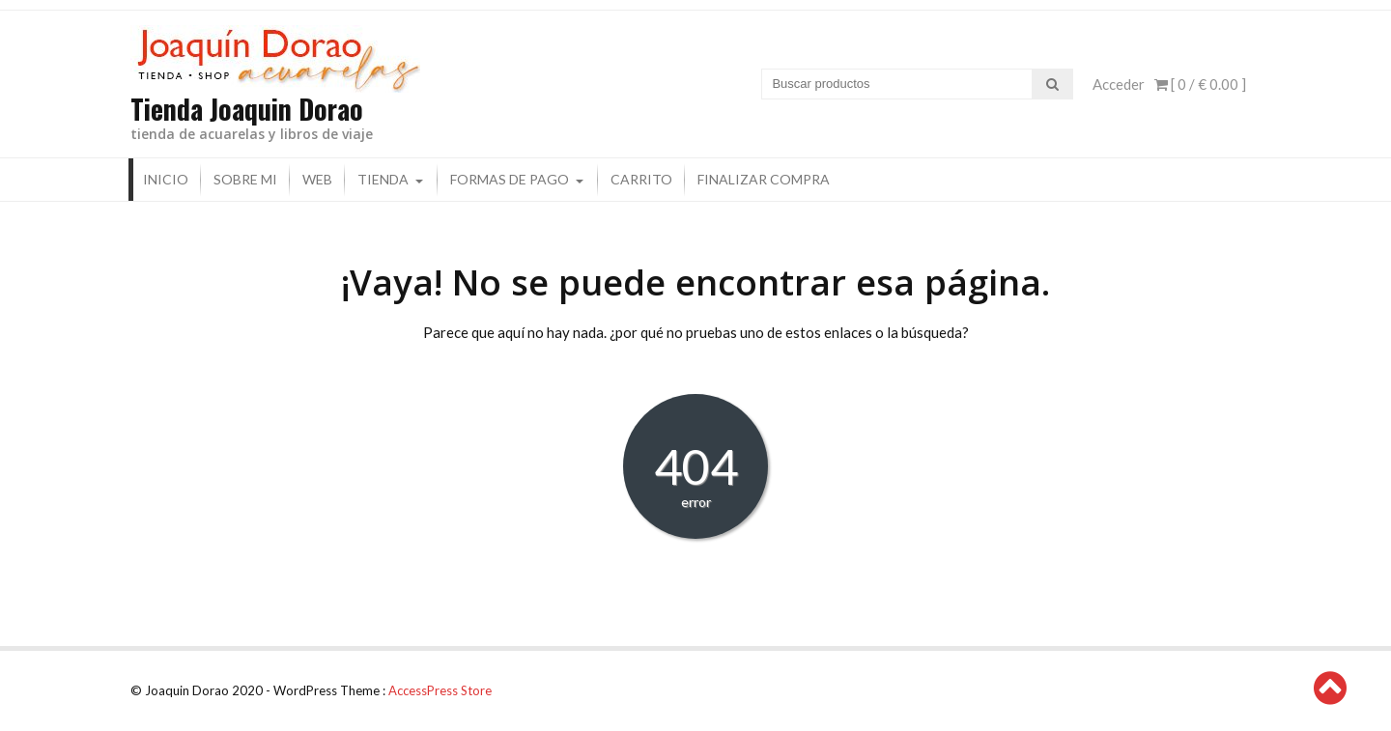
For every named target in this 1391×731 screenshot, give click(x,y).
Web (317, 179)
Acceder (1119, 84)
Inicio (165, 179)
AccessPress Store (440, 690)
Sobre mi (245, 179)
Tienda (383, 179)
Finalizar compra (763, 179)
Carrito (641, 179)
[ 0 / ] (1200, 84)
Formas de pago (509, 179)
